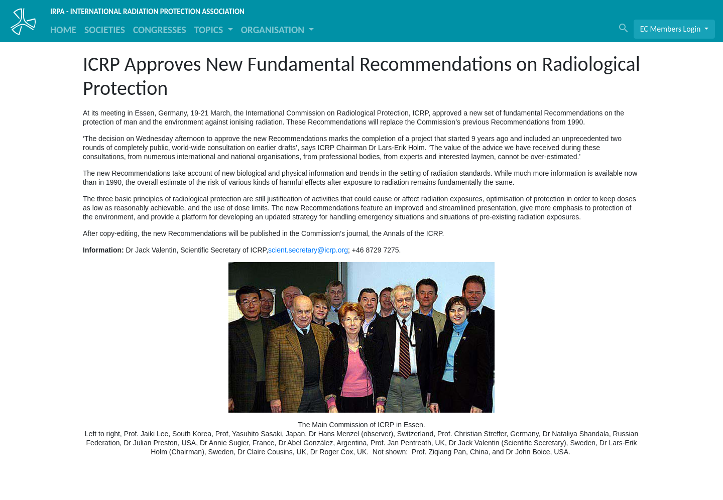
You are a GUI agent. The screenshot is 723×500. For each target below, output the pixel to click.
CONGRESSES (159, 30)
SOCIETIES (104, 30)
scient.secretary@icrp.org (308, 250)
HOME (63, 30)
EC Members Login (671, 29)
